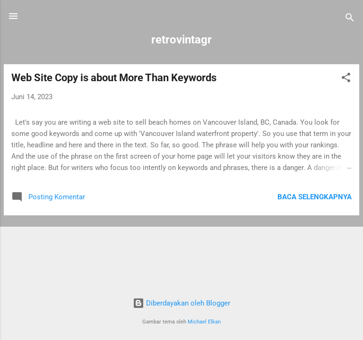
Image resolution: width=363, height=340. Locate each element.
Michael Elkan (204, 322)
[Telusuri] (349, 19)
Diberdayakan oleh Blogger (181, 303)
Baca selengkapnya (314, 197)
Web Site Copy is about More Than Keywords (113, 78)
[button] (346, 79)
